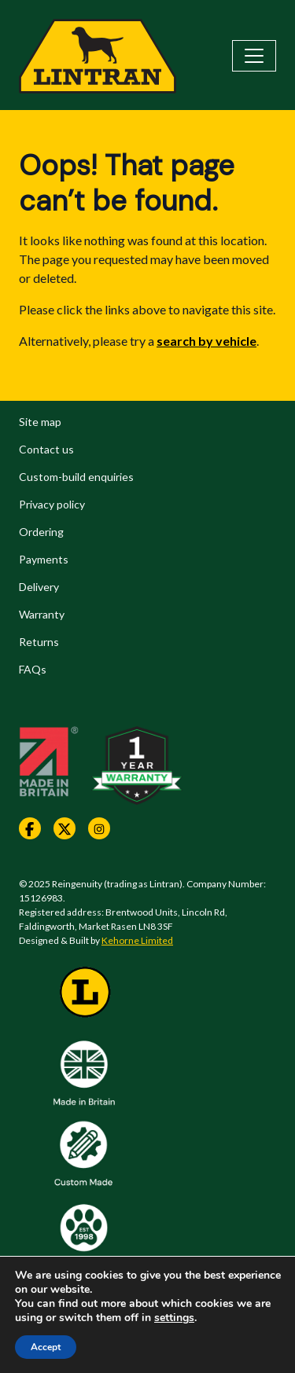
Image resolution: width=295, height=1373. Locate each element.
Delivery (39, 586)
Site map (40, 421)
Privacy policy (52, 504)
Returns (39, 641)
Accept (46, 1347)
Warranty (42, 614)
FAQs (32, 669)
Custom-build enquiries (76, 476)
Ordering (41, 531)
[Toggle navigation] (254, 56)
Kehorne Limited (137, 940)
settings (174, 1318)
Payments (43, 559)
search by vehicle (206, 340)
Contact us (46, 449)
